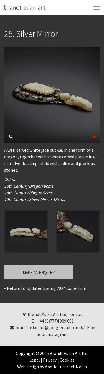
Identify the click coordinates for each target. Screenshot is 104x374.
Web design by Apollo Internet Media (52, 366)
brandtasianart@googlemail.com (44, 327)
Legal (34, 360)
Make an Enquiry (39, 272)
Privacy (50, 360)
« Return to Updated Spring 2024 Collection (45, 288)
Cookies (67, 360)
